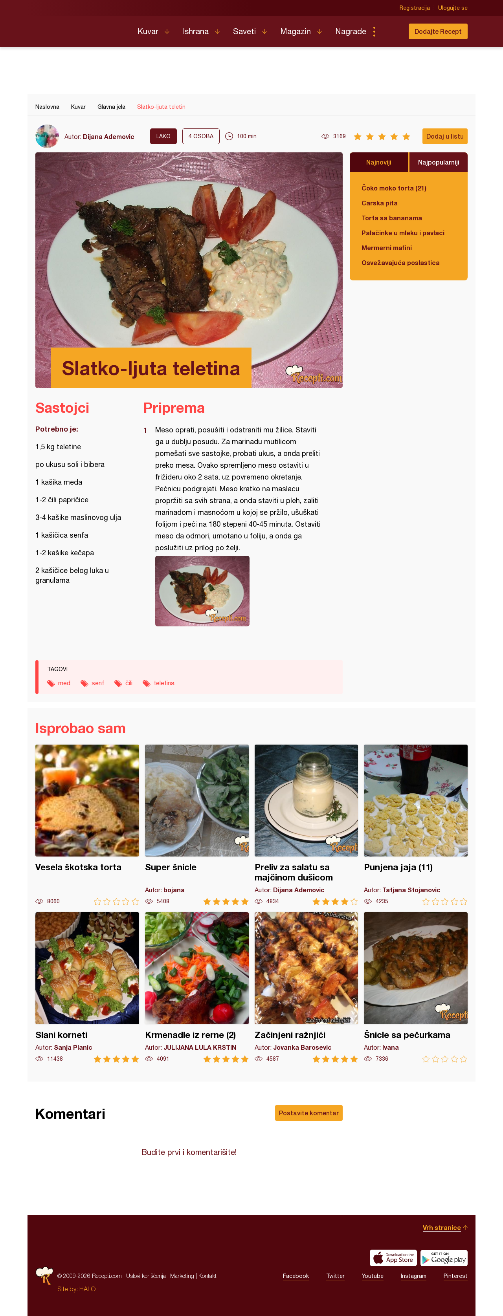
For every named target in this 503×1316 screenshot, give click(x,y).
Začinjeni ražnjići (306, 987)
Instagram (413, 1276)
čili (128, 682)
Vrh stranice (442, 1227)
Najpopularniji (438, 162)
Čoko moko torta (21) (394, 188)
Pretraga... (389, 31)
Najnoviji (378, 162)
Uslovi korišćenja (146, 1275)
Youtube (373, 1276)
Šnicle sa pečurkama (416, 987)
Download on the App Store (393, 1258)
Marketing (182, 1275)
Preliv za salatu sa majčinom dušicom (306, 825)
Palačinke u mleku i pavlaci (403, 232)
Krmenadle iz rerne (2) (197, 987)
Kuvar (148, 31)
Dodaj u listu (445, 136)
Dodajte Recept (438, 31)
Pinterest (456, 1276)
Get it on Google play (444, 1258)
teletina (164, 682)
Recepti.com (80, 28)
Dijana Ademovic (108, 136)
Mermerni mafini (387, 247)
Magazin (295, 31)
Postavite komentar (309, 1112)
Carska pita (380, 203)
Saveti (244, 31)
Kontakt (207, 1275)
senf (98, 682)
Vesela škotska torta (87, 825)
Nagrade (350, 31)
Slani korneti (87, 987)
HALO (87, 1288)
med (64, 682)
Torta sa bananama (392, 217)
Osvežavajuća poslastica (401, 262)
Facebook (296, 1276)
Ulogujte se (453, 8)
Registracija (415, 8)
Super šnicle (197, 825)
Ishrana (196, 31)
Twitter (335, 1276)
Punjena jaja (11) (416, 825)
